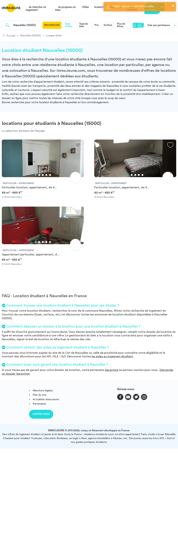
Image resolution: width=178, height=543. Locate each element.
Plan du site (39, 395)
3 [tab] (43, 175)
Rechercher (52, 25)
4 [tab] (46, 175)
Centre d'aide (41, 414)
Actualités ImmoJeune (46, 399)
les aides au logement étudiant (112, 356)
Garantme (111, 370)
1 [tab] (35, 175)
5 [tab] (50, 175)
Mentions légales (43, 390)
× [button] (173, 5)
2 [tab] (39, 175)
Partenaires (39, 403)
